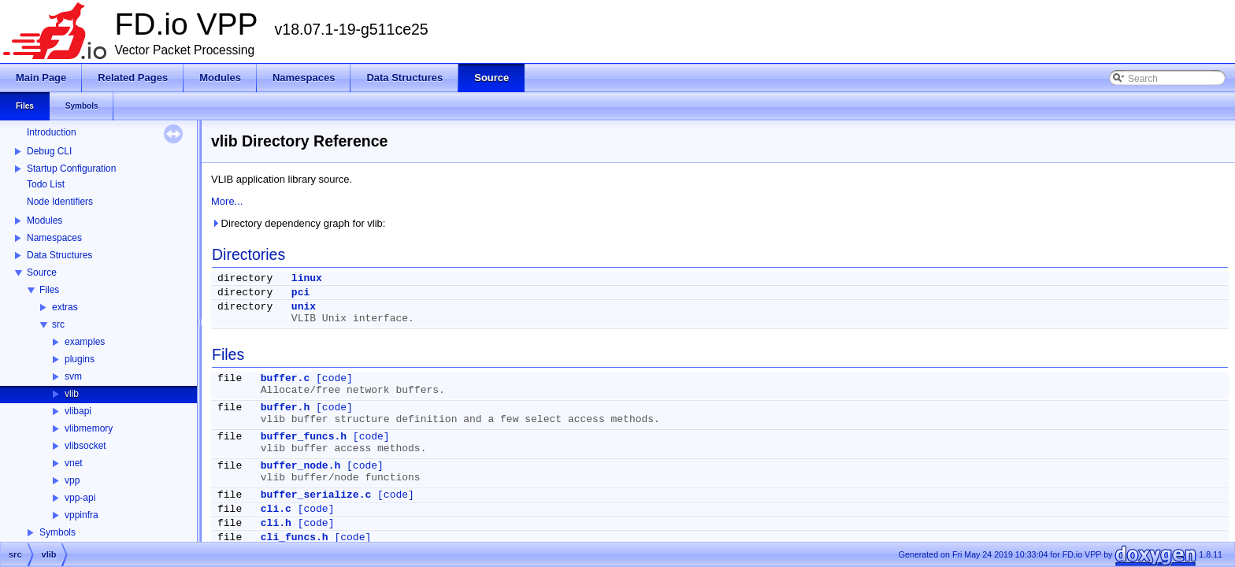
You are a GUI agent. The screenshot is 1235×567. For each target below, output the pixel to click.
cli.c (276, 509)
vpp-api (80, 497)
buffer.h (285, 407)
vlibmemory (89, 428)
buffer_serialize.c (316, 495)
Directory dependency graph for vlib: (298, 223)
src (58, 324)
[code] (334, 378)
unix (303, 307)
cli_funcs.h (294, 537)
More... (227, 201)
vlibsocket (85, 445)
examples (85, 341)
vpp (72, 480)
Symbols (57, 532)
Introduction (51, 132)
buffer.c (285, 378)
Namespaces (54, 237)
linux (306, 278)
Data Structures (59, 255)
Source (42, 272)
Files (49, 289)
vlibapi (78, 411)
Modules (44, 220)
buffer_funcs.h (304, 437)
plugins (80, 359)
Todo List (46, 184)
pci (300, 292)
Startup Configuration (71, 168)
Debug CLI (49, 151)
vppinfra (81, 515)
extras (65, 307)
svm (73, 376)
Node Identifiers (60, 201)
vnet (74, 463)
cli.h (276, 523)
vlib (72, 393)
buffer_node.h (300, 466)
